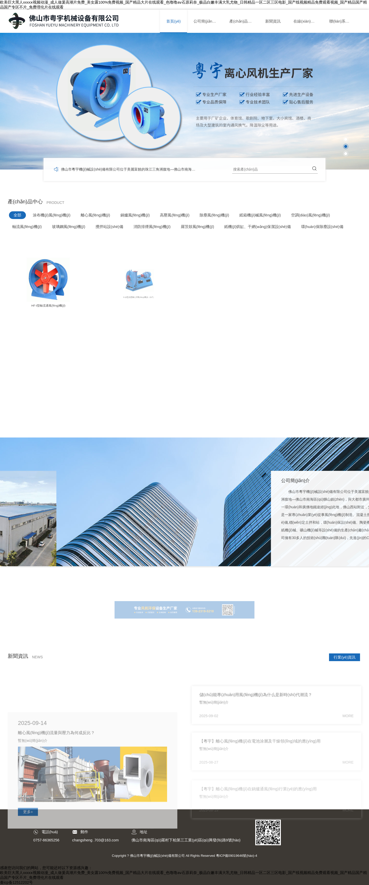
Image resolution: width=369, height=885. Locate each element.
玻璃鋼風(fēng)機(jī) (68, 227)
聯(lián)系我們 (341, 21)
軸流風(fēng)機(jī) (27, 227)
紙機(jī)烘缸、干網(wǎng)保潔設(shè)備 (257, 227)
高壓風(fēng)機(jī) (174, 215)
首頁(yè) (173, 21)
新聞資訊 (273, 21)
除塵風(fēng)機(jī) (214, 215)
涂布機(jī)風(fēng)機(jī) (51, 215)
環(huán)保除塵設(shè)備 (322, 227)
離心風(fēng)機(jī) (95, 215)
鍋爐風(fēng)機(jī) (135, 215)
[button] (345, 139)
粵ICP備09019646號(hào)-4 (236, 856)
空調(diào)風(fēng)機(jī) (310, 215)
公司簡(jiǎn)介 (205, 21)
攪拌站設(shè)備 (109, 227)
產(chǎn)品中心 (242, 21)
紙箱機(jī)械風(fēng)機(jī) (260, 215)
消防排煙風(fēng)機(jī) (152, 227)
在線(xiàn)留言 (306, 21)
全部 (17, 215)
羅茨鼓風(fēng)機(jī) (197, 227)
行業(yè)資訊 (344, 657)
